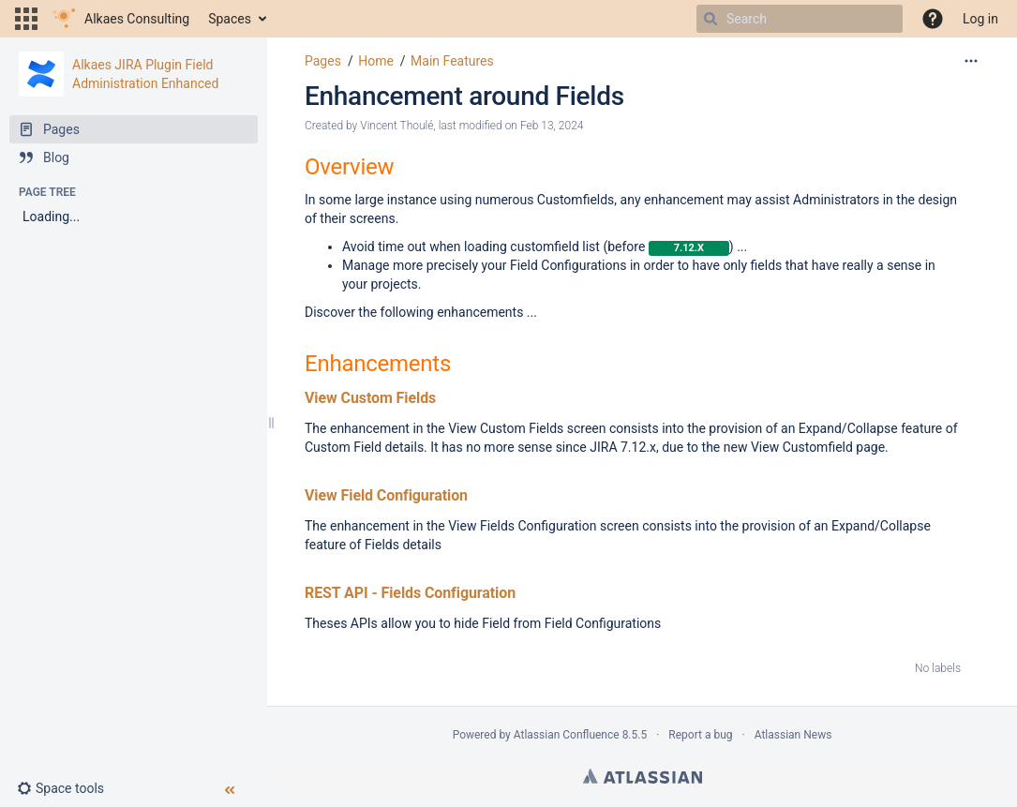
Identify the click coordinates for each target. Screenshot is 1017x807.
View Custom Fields (370, 398)
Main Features (452, 60)
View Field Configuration (386, 495)
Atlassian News (793, 734)
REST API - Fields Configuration (410, 593)
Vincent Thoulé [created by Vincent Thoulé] (396, 125)
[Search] (710, 18)
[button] (26, 18)
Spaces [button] (229, 18)
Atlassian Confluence (567, 734)
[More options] (971, 61)
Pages (323, 60)
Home (376, 60)
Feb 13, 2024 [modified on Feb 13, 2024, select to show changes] (552, 125)
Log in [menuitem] (980, 18)
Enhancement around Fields (464, 96)
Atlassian (642, 776)
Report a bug (700, 734)
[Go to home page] (121, 18)
